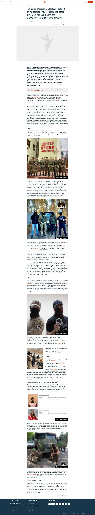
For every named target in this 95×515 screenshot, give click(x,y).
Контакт (12, 510)
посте (39, 183)
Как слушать (31, 503)
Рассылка (31, 508)
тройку (59, 343)
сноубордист (43, 192)
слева (59, 285)
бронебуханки (37, 114)
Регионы (29, 6)
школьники (64, 340)
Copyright (31, 510)
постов (61, 134)
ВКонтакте (37, 248)
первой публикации (32, 474)
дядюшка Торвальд (62, 256)
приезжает (52, 360)
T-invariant (42, 64)
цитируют (29, 378)
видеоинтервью (31, 263)
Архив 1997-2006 (13, 508)
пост (31, 190)
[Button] (57, 25)
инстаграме (64, 242)
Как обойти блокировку (34, 505)
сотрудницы (31, 342)
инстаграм (35, 90)
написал (57, 100)
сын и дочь (37, 97)
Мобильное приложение (15, 503)
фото (41, 111)
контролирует (61, 363)
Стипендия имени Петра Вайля (17, 505)
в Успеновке (53, 369)
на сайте (59, 352)
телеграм (41, 90)
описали (63, 117)
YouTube (30, 90)
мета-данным (50, 132)
